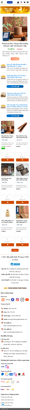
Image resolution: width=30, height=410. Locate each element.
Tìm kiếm (10, 2)
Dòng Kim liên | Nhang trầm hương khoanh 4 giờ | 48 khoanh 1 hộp (7, 137)
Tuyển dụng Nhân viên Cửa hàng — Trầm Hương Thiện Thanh (17, 76)
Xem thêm (15, 86)
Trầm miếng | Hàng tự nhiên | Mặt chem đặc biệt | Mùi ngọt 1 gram (22, 180)
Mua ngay (15, 58)
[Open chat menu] (2, 404)
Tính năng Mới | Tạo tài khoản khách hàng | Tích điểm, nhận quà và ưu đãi (17, 105)
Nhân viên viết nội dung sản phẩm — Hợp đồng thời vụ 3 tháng (17, 65)
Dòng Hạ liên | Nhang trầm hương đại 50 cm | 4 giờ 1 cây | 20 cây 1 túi (22, 222)
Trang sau (15, 250)
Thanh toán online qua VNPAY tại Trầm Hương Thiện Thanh (16, 94)
